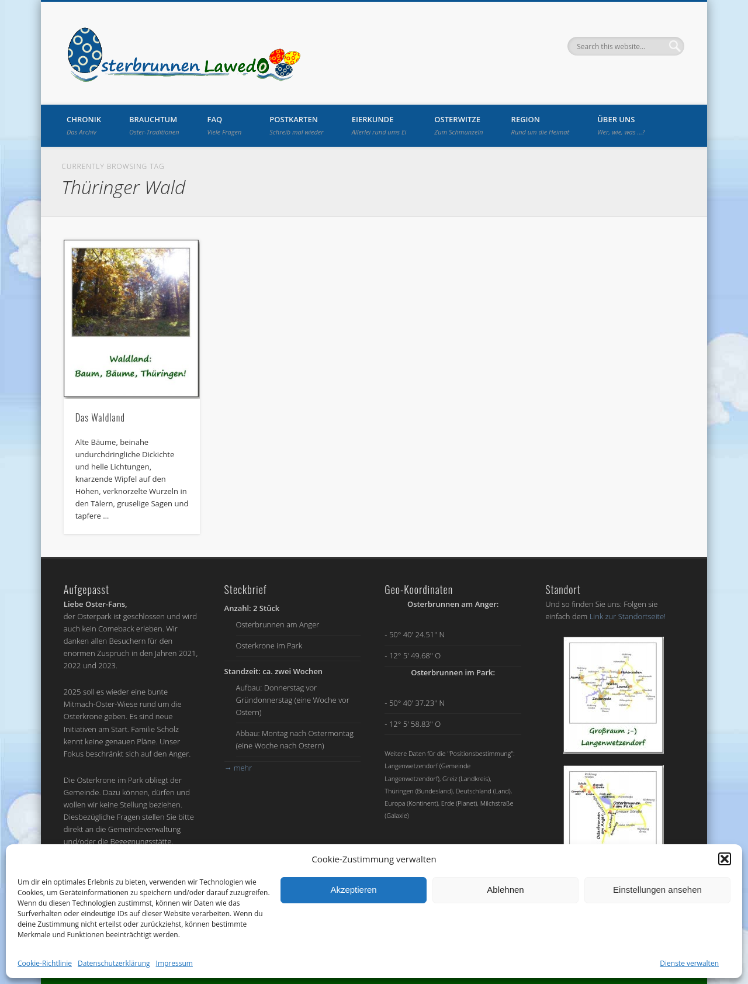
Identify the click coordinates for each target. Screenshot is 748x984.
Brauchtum (154, 125)
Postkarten (296, 125)
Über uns (621, 125)
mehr (238, 767)
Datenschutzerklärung (114, 963)
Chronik (84, 125)
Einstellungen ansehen (657, 890)
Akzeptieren (353, 890)
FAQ (224, 125)
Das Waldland (100, 417)
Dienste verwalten (689, 963)
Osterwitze (458, 125)
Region (540, 125)
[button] (724, 859)
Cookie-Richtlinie (45, 963)
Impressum (174, 963)
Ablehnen (505, 890)
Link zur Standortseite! (628, 616)
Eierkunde (379, 125)
